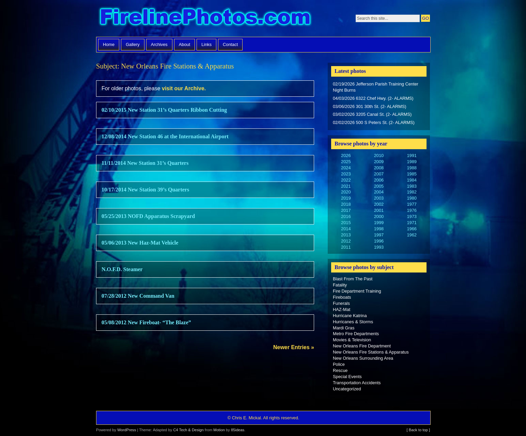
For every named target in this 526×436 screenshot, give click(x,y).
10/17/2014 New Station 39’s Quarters (145, 189)
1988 (411, 167)
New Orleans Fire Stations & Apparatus (371, 352)
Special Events (347, 376)
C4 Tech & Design (188, 430)
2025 (346, 161)
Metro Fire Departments (356, 333)
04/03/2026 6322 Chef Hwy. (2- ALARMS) (373, 98)
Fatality (340, 284)
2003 (379, 198)
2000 (379, 216)
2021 (346, 186)
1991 (411, 155)
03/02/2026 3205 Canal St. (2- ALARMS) (372, 114)
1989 (411, 161)
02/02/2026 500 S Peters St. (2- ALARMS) (374, 122)
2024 (346, 167)
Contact (230, 44)
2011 (346, 247)
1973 (411, 216)
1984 (411, 180)
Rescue (340, 370)
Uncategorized (347, 388)
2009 (379, 161)
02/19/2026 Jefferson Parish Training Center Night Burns (375, 87)
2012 (346, 241)
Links (206, 44)
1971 (411, 222)
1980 (411, 198)
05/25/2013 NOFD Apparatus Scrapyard (148, 216)
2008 (379, 167)
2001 (379, 210)
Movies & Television (352, 339)
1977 (411, 204)
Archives (159, 44)
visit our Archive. (184, 88)
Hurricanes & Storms (353, 321)
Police (339, 364)
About (184, 44)
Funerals (341, 303)
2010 (379, 155)
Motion (219, 430)
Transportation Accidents (357, 382)
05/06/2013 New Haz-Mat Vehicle (140, 243)
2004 (379, 191)
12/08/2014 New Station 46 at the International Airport (165, 136)
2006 (379, 180)
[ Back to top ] (418, 430)
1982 (411, 191)
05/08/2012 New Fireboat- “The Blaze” (146, 322)
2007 (379, 173)
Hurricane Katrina (350, 315)
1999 (379, 222)
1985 (411, 173)
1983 (411, 186)
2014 (346, 228)
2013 (346, 234)
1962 (411, 234)
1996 (379, 241)
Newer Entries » (293, 347)
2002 (379, 204)
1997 (379, 234)
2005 (379, 186)
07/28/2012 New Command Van (138, 296)
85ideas (237, 430)
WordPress (126, 430)
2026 (346, 155)
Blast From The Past (352, 278)
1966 (411, 228)
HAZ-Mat (341, 309)
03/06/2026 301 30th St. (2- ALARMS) (369, 106)
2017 (346, 210)
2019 (346, 198)
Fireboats (342, 297)
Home (108, 44)
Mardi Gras (343, 327)
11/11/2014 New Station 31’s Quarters (145, 163)
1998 (379, 228)
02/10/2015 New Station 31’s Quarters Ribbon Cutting (164, 110)
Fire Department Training (357, 291)
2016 (346, 216)
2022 (346, 180)
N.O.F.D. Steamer (122, 269)
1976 (411, 210)
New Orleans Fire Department (362, 345)
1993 (379, 247)
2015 (346, 222)
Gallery (133, 44)
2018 (346, 204)
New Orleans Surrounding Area (363, 358)
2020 (346, 191)
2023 (346, 173)
